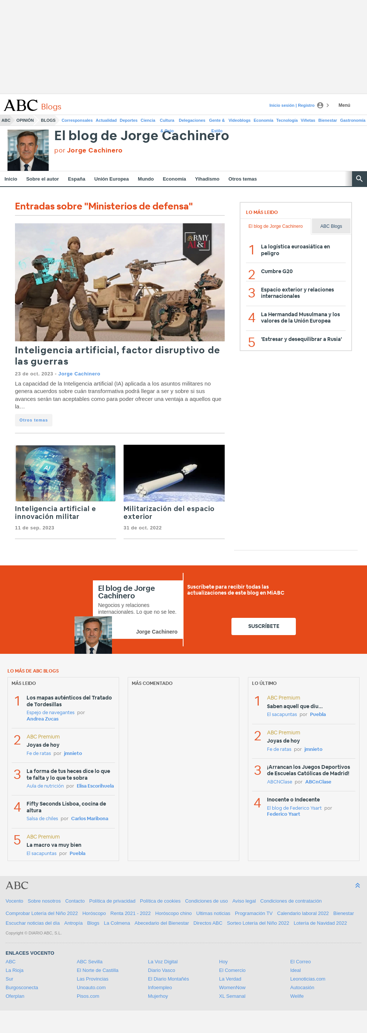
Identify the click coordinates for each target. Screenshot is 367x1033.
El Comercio (232, 970)
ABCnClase (318, 782)
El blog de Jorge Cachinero (142, 136)
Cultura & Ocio (167, 122)
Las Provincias (93, 978)
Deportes (129, 120)
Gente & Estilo (217, 122)
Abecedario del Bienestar (161, 923)
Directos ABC (208, 923)
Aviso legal (244, 901)
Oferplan (15, 996)
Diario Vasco (161, 970)
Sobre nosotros (44, 901)
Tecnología (287, 120)
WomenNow (232, 987)
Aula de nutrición (45, 786)
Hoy (223, 961)
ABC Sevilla (90, 961)
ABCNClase (279, 782)
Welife (297, 996)
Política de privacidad (112, 901)
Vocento (14, 901)
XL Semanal (232, 996)
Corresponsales (76, 120)
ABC (5, 120)
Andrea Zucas (42, 719)
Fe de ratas (39, 753)
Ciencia (148, 120)
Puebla (77, 853)
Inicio (10, 179)
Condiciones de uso (206, 901)
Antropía (73, 923)
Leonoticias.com (307, 978)
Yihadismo (207, 179)
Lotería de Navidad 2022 (320, 923)
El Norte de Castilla (97, 970)
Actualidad (106, 120)
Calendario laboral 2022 (303, 913)
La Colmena (117, 923)
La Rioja (15, 970)
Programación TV (254, 913)
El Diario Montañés (168, 978)
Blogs (48, 120)
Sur (9, 978)
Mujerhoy (158, 996)
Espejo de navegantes (51, 712)
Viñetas (308, 120)
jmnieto (73, 753)
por (88, 150)
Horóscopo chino (173, 913)
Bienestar (327, 120)
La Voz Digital (163, 961)
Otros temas (242, 179)
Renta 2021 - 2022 (130, 913)
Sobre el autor (42, 179)
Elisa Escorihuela (95, 786)
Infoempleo (160, 987)
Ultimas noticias (213, 913)
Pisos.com (88, 996)
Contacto (75, 901)
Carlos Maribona (89, 818)
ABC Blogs (331, 226)
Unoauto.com (91, 987)
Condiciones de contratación (291, 901)
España (76, 179)
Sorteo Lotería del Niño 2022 (258, 923)
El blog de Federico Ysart (294, 808)
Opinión (25, 120)
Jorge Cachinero (79, 374)
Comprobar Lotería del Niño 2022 (42, 913)
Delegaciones (192, 120)
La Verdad (230, 978)
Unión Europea (111, 179)
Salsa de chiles (42, 818)
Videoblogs (239, 120)
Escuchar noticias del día (33, 923)
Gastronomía (353, 120)
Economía (263, 120)
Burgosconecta (22, 987)
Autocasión (302, 987)
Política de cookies (160, 901)
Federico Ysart (283, 814)
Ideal (295, 970)
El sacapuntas (42, 853)
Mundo (146, 179)
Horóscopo (94, 913)
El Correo (300, 961)
